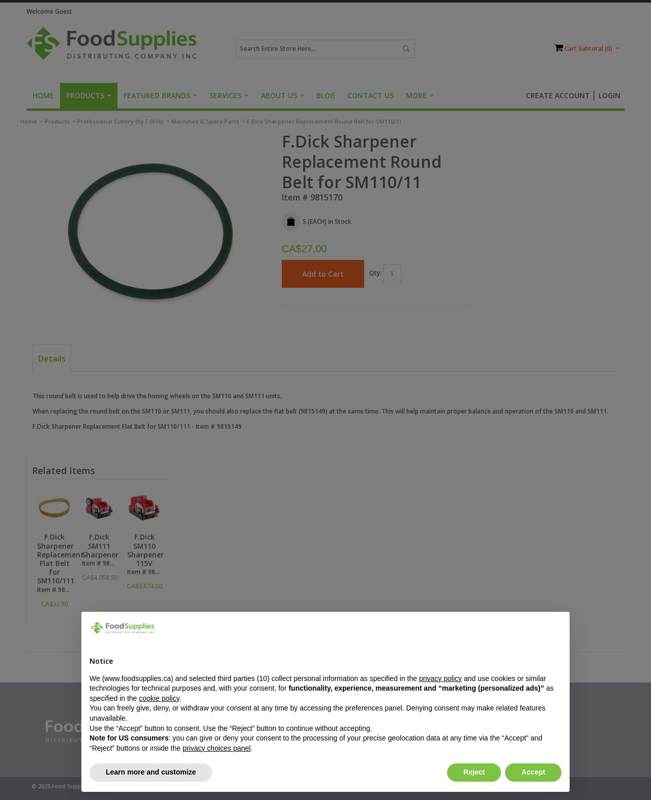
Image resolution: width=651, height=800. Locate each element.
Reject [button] (474, 772)
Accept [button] (533, 772)
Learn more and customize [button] (151, 772)
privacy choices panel (217, 748)
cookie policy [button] (159, 698)
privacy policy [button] (440, 678)
